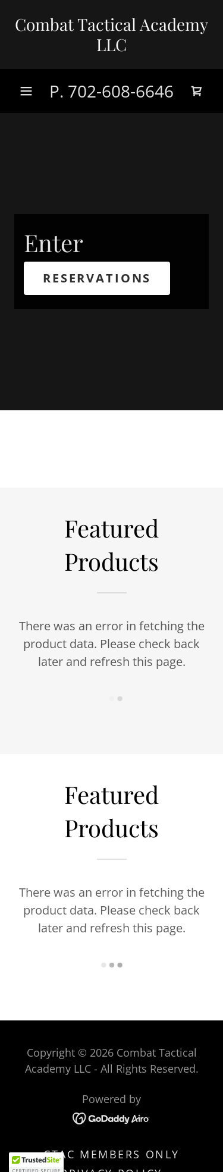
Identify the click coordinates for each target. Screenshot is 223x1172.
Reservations (97, 278)
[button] (26, 91)
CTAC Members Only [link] (111, 1154)
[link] (111, 34)
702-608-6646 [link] (121, 91)
